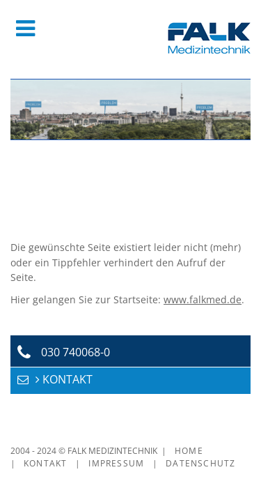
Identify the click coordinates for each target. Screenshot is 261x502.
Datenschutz (200, 463)
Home (189, 451)
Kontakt (45, 463)
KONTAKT (67, 379)
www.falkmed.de (203, 299)
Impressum (116, 463)
